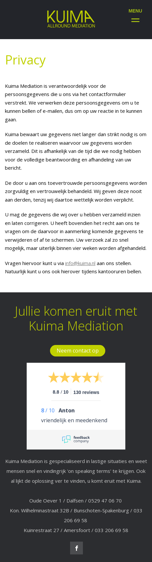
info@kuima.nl (80, 263)
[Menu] (135, 14)
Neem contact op (78, 350)
